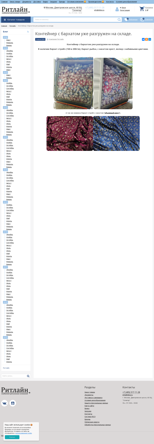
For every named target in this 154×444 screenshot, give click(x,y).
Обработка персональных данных (98, 425)
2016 (5, 302)
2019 (5, 202)
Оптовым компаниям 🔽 (76, 1)
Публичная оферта (92, 422)
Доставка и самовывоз (93, 398)
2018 (5, 232)
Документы (26, 1)
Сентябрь (10, 88)
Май (8, 64)
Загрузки (53, 1)
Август (8, 59)
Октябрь (9, 56)
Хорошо (12, 437)
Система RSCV (90, 417)
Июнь (8, 62)
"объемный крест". (112, 113)
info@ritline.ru (99, 10)
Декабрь (9, 51)
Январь (9, 45)
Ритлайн (6, 368)
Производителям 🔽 (96, 1)
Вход (124, 7)
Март (8, 40)
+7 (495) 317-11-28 (94, 7)
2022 (5, 107)
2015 (5, 337)
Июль (8, 94)
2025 (5, 48)
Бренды (62, 1)
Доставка (37, 1)
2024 (5, 72)
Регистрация (125, 10)
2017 (5, 267)
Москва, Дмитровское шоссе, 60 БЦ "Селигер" (64, 9)
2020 (5, 170)
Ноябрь (9, 53)
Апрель (9, 67)
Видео (45, 1)
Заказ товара (15, 1)
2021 (5, 137)
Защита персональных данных (96, 403)
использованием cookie (24, 433)
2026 (5, 37)
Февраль (9, 43)
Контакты (110, 1)
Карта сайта (89, 406)
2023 (5, 80)
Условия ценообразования (126, 1)
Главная (4, 1)
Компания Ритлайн (56, 39)
